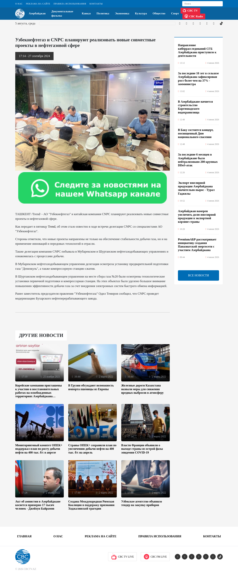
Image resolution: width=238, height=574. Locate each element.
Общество (159, 13)
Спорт (175, 13)
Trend (51, 226)
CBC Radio (193, 16)
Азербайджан (37, 13)
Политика (103, 13)
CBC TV (190, 10)
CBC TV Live (122, 557)
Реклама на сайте (38, 3)
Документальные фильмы (62, 13)
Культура (141, 13)
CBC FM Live (155, 557)
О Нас (18, 3)
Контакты (96, 3)
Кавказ (86, 13)
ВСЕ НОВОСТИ (198, 275)
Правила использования (70, 3)
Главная (24, 536)
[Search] (202, 3)
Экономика (122, 13)
